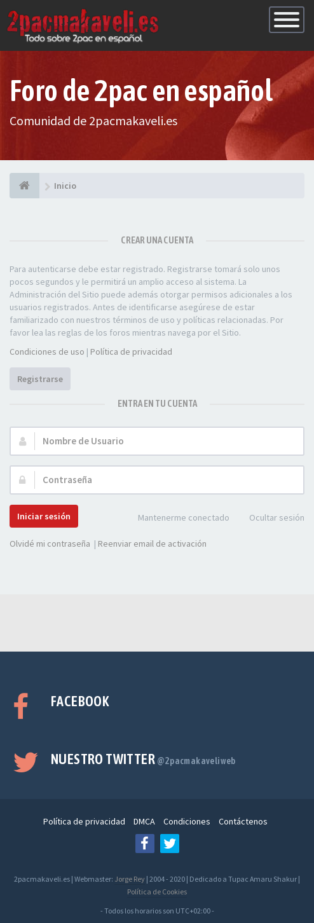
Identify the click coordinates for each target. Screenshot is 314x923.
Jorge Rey (129, 879)
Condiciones (186, 821)
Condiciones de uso (47, 351)
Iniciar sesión (44, 516)
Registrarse (40, 379)
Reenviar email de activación (152, 543)
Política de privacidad (131, 351)
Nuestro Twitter (143, 759)
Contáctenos (243, 821)
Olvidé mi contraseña (50, 543)
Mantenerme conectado (176, 518)
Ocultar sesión (269, 518)
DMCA (144, 821)
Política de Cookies (157, 891)
